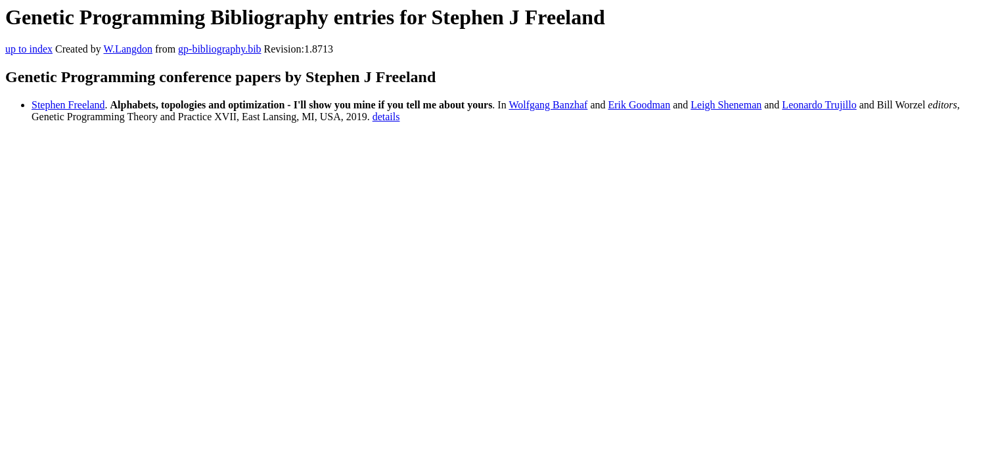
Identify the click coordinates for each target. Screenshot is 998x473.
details (386, 116)
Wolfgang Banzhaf (548, 104)
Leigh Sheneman (726, 104)
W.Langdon (127, 49)
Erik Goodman (639, 104)
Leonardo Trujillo (819, 104)
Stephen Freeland (68, 104)
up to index (29, 49)
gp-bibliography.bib (219, 49)
